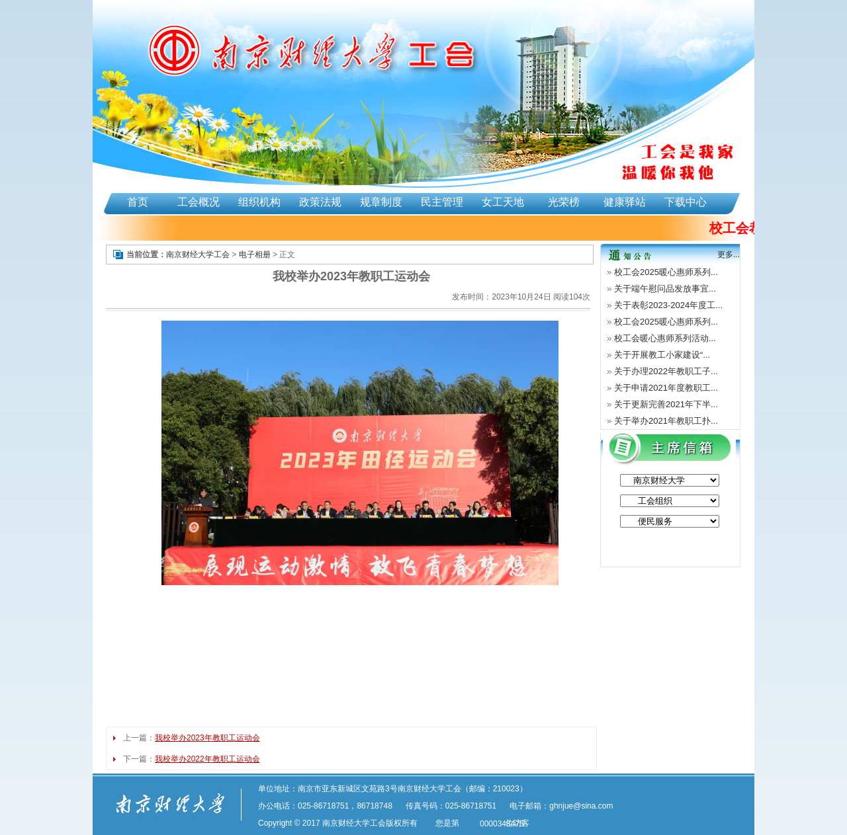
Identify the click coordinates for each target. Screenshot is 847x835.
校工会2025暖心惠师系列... (666, 272)
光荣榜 (564, 202)
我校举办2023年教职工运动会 (207, 737)
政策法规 (320, 202)
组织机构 (259, 202)
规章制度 (381, 202)
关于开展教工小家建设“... (662, 355)
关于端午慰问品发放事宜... (665, 289)
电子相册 (255, 254)
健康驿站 (624, 202)
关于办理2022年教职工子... (666, 371)
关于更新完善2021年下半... (666, 404)
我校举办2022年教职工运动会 (207, 759)
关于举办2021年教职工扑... (666, 421)
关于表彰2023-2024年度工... (668, 305)
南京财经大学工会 (198, 254)
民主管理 (442, 202)
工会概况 (198, 202)
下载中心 (685, 202)
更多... (728, 254)
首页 (137, 202)
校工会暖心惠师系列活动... (665, 338)
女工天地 (503, 202)
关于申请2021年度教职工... (666, 388)
